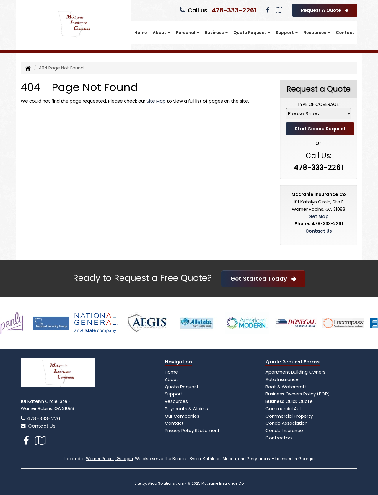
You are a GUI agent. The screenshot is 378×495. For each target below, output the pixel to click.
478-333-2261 (234, 10)
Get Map (318, 216)
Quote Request (182, 387)
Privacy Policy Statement (192, 430)
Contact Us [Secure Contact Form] (318, 231)
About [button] (161, 32)
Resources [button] (317, 32)
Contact (345, 32)
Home (140, 32)
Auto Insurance (282, 379)
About (171, 379)
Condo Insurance (284, 430)
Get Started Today (263, 279)
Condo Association (286, 423)
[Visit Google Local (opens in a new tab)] (279, 10)
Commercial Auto (284, 408)
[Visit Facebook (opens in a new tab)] (268, 10)
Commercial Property (289, 416)
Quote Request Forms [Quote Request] (292, 361)
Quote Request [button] (251, 32)
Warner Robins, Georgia (109, 459)
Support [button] (287, 32)
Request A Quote (324, 10)
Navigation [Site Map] (178, 361)
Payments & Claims (186, 408)
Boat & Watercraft (286, 387)
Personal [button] (187, 32)
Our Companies (182, 416)
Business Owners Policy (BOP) (297, 394)
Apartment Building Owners (295, 372)
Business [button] (216, 32)
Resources (176, 401)
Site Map (156, 101)
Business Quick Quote (289, 401)
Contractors (279, 438)
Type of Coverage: (318, 104)
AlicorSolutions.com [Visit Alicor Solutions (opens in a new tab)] (166, 483)
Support (174, 394)
